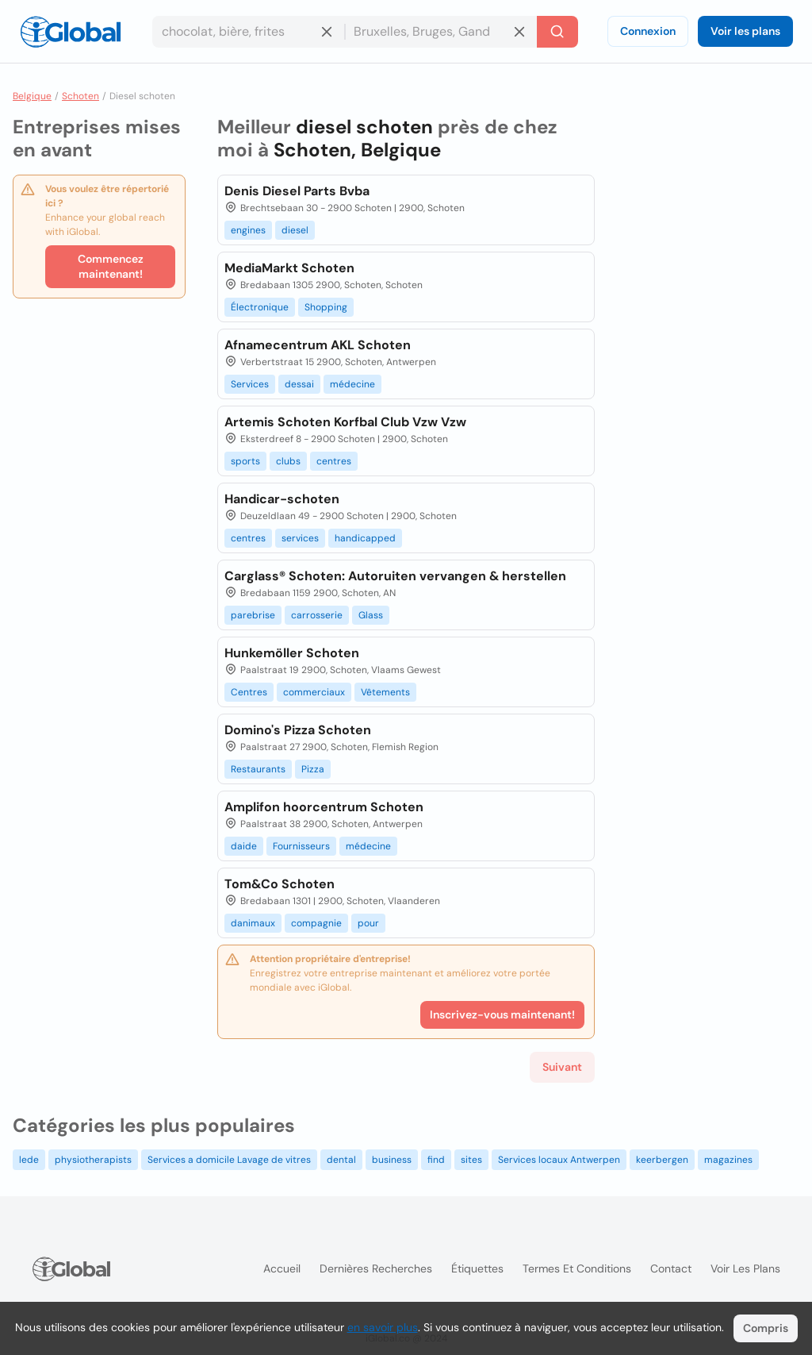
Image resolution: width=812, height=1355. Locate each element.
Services (250, 384)
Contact (670, 1268)
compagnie (316, 923)
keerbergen (662, 1159)
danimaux (253, 923)
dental (341, 1159)
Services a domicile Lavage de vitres (229, 1159)
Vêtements (385, 692)
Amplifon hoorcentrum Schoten (323, 807)
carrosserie (317, 615)
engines (248, 230)
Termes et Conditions (577, 1268)
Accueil (282, 1268)
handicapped (365, 538)
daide (244, 846)
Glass (370, 615)
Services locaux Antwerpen (559, 1159)
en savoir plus (382, 1327)
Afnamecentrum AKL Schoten (317, 345)
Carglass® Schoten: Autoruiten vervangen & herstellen (395, 576)
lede (29, 1159)
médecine (352, 384)
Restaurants (258, 769)
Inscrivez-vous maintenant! (502, 1014)
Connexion (648, 31)
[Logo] (70, 32)
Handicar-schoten (281, 499)
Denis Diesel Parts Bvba (297, 191)
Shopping (325, 307)
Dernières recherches (376, 1268)
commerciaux (314, 692)
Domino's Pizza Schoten (297, 730)
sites (471, 1159)
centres (333, 461)
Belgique (32, 96)
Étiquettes (477, 1268)
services (300, 538)
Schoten (80, 96)
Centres (249, 692)
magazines (728, 1159)
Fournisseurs (301, 846)
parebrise (253, 615)
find (436, 1159)
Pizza (312, 769)
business (392, 1159)
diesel (295, 230)
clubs (288, 461)
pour (368, 923)
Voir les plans (745, 31)
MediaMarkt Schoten (289, 268)
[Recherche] (557, 32)
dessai (299, 384)
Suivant (562, 1067)
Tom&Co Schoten (279, 884)
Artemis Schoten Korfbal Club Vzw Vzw (345, 422)
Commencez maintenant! (111, 266)
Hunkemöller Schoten (291, 653)
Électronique (260, 307)
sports (245, 461)
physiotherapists (93, 1159)
